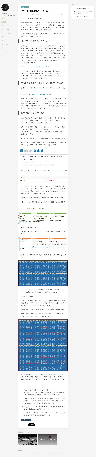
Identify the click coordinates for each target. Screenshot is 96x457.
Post (31, 424)
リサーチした (25, 7)
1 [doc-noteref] (36, 62)
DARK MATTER (6, 13)
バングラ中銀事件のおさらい (82, 8)
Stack (44, 453)
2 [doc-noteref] (58, 131)
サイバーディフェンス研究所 (8, 15)
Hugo (38, 453)
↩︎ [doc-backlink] (64, 394)
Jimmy (47, 453)
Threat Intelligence (26, 419)
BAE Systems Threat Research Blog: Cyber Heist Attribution (36, 94)
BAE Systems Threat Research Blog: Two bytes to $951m (35, 66)
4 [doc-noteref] (60, 231)
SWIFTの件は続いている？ (35, 11)
